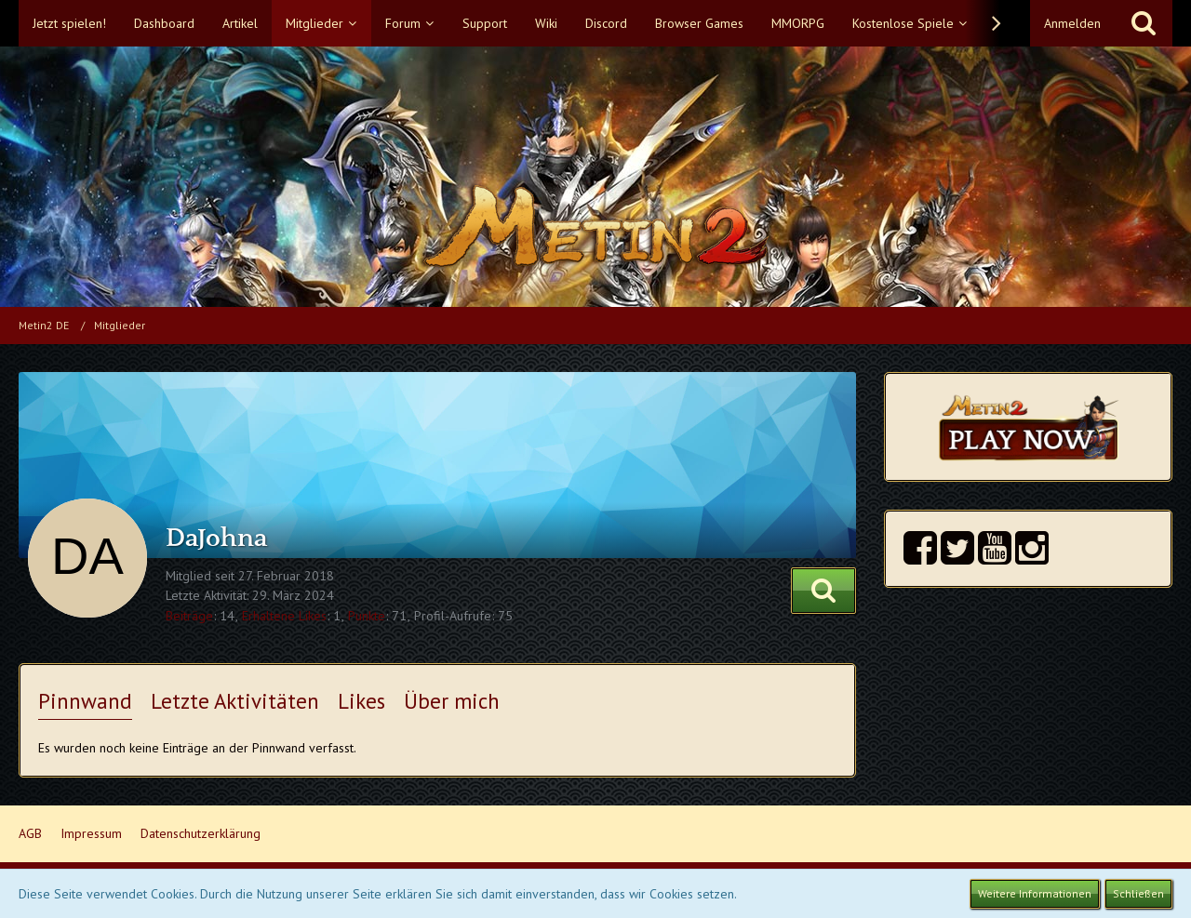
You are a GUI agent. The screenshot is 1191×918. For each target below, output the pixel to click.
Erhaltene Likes (284, 615)
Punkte (366, 615)
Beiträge (189, 615)
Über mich (452, 700)
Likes (361, 700)
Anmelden (1072, 23)
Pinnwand (85, 700)
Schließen (1138, 893)
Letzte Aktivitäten (235, 700)
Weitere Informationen (1034, 893)
